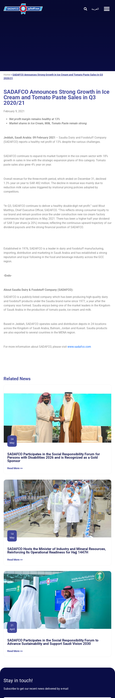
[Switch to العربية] (95, 9)
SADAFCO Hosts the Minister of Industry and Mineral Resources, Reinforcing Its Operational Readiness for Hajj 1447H (56, 550)
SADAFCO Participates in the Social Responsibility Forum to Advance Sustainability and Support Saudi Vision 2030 (52, 642)
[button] (85, 9)
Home (7, 74)
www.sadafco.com (79, 346)
